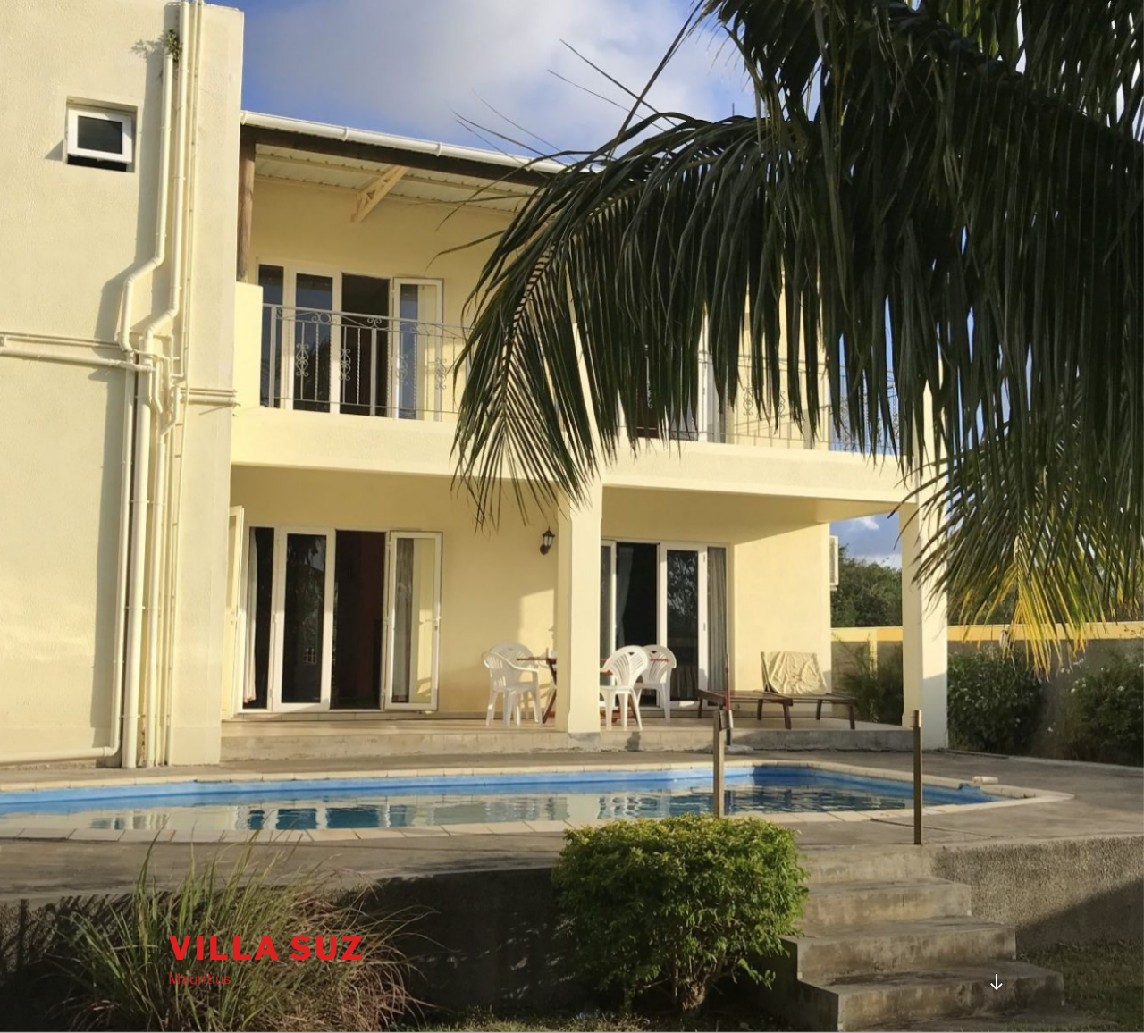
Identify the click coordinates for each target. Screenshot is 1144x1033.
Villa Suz (267, 948)
